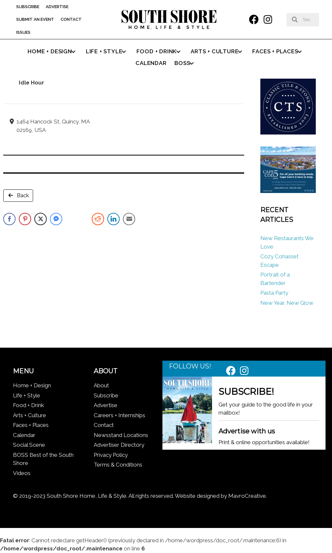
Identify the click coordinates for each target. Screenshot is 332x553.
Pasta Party (274, 292)
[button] (254, 19)
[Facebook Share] (9, 219)
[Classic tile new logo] (288, 132)
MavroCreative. (247, 496)
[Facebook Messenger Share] (56, 219)
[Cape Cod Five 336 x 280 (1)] (288, 191)
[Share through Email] (129, 219)
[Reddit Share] (98, 219)
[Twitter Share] (40, 219)
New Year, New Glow (287, 303)
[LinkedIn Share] (113, 219)
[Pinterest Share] (25, 219)
